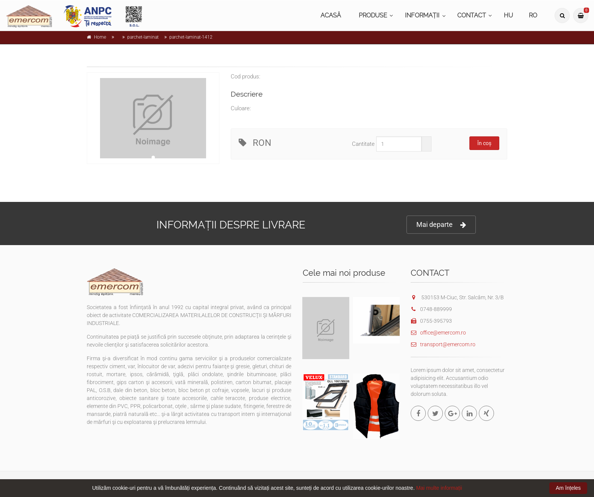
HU (508, 15)
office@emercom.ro (438, 333)
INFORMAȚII (422, 15)
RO (533, 15)
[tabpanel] (153, 118)
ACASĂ (330, 15)
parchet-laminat (143, 37)
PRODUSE (373, 15)
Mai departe (441, 225)
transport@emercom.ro (443, 344)
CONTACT (471, 15)
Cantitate (363, 144)
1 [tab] (153, 157)
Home (100, 37)
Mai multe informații (439, 488)
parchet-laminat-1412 (191, 37)
